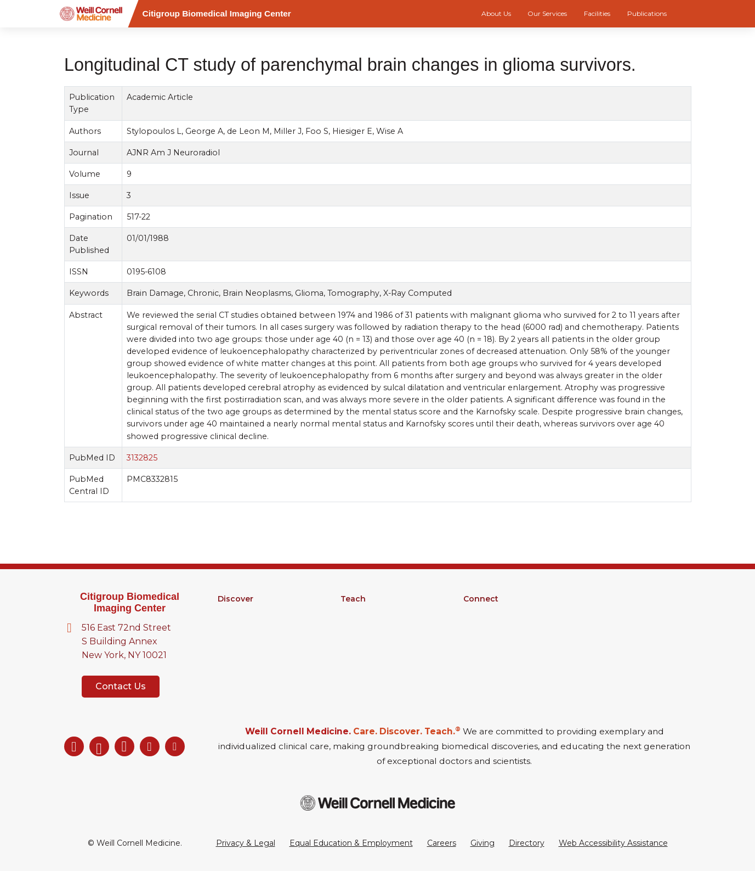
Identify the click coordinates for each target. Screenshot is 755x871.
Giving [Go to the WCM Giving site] (482, 843)
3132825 (141, 458)
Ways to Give (488, 655)
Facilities (597, 13)
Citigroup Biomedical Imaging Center (129, 602)
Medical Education (375, 641)
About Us (496, 13)
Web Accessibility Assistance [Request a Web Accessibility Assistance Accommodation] (613, 843)
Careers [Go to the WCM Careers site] (441, 843)
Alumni (476, 613)
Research (236, 613)
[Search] (693, 13)
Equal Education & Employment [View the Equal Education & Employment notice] (351, 843)
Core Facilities (244, 627)
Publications (647, 13)
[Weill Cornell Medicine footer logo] (378, 803)
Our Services (547, 13)
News (474, 627)
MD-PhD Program (375, 627)
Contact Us (120, 686)
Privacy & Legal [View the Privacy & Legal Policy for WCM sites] (245, 843)
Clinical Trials (241, 641)
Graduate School (372, 613)
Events (476, 641)
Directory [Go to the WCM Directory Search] (526, 843)
